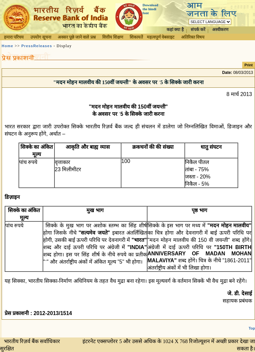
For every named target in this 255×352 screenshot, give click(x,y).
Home (7, 46)
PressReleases (36, 46)
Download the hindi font (150, 9)
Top (252, 328)
